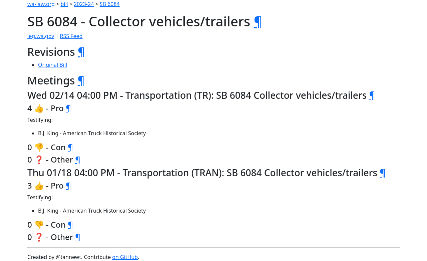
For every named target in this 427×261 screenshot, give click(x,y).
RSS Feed (71, 36)
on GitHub (125, 257)
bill (64, 4)
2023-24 (84, 4)
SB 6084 (110, 4)
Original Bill (52, 64)
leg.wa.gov (40, 36)
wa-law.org (41, 4)
